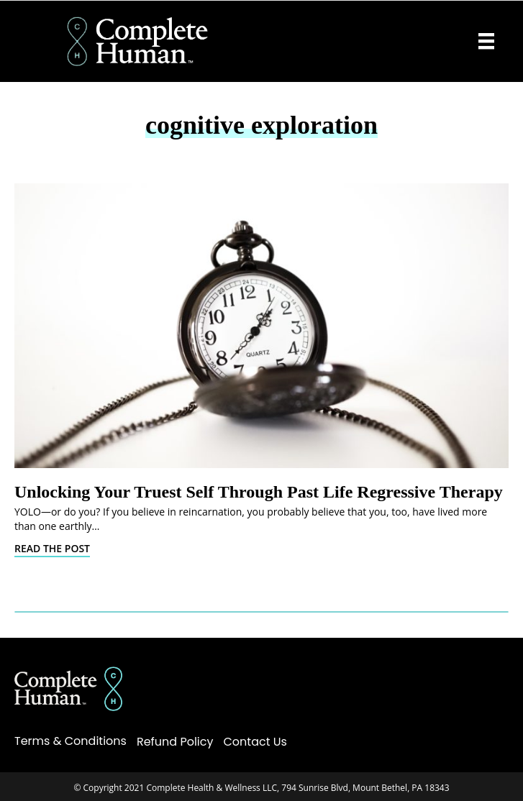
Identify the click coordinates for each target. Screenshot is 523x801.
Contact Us (255, 741)
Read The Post (52, 548)
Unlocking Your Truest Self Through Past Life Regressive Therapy (258, 491)
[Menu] (486, 41)
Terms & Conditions (70, 741)
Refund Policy (175, 741)
